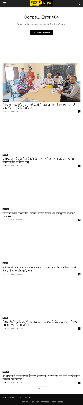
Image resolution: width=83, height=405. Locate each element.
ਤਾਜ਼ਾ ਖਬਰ (5, 100)
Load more (41, 388)
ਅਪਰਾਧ (5, 155)
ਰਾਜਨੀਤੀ (5, 263)
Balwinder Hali (8, 111)
